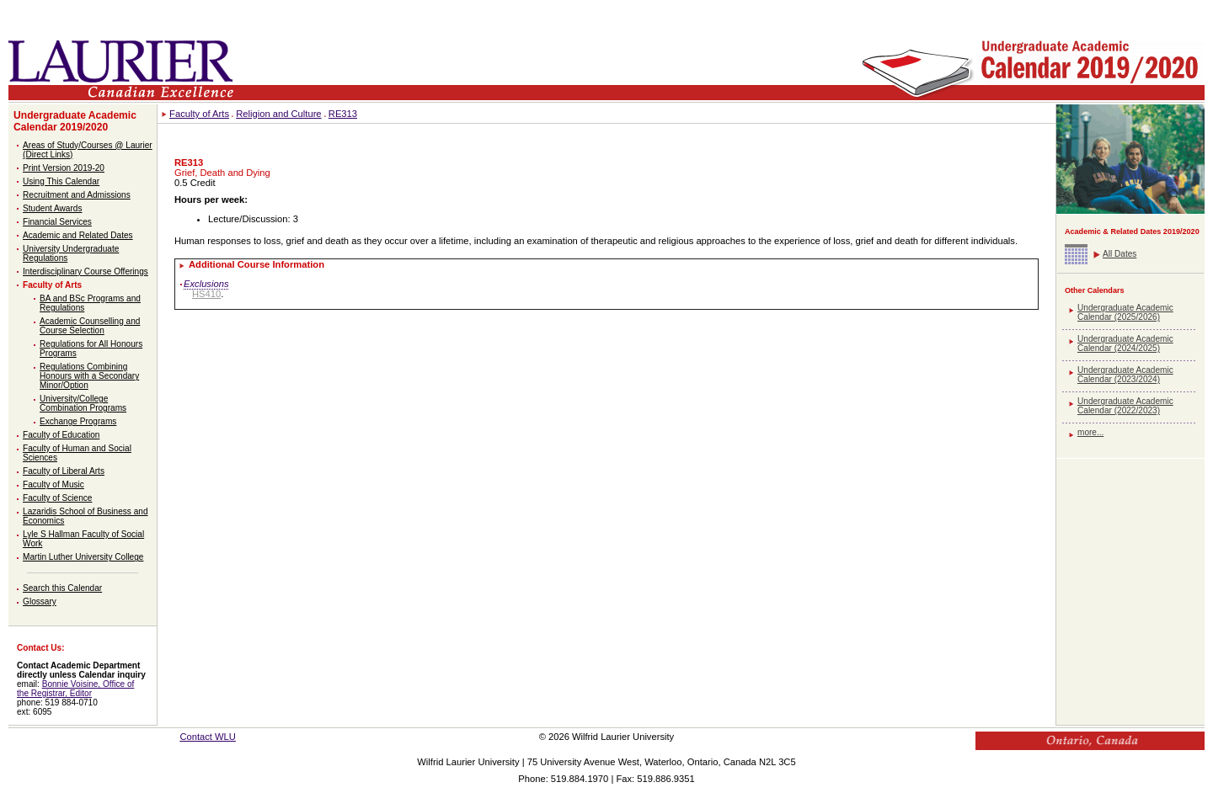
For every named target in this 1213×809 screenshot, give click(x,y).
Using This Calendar (61, 181)
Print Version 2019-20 (63, 168)
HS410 (206, 294)
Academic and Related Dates (78, 235)
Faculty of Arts (52, 285)
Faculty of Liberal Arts (63, 471)
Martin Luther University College (83, 557)
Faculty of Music (53, 484)
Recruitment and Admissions (77, 195)
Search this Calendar (62, 588)
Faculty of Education (61, 434)
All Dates (1119, 253)
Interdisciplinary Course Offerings (85, 271)
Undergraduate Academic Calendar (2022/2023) (1125, 406)
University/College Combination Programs (83, 403)
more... (1090, 432)
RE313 (343, 114)
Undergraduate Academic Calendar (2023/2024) (1125, 374)
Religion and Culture (278, 114)
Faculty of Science (57, 498)
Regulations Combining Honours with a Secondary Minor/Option (89, 376)
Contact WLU (207, 737)
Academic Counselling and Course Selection (90, 326)
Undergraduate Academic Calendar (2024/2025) (1125, 343)
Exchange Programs (78, 421)
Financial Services (57, 221)
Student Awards (52, 208)
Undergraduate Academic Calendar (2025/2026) (1125, 312)
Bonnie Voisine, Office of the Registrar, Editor (75, 688)
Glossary (39, 601)
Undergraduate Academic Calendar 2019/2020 (74, 121)
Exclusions (206, 284)
